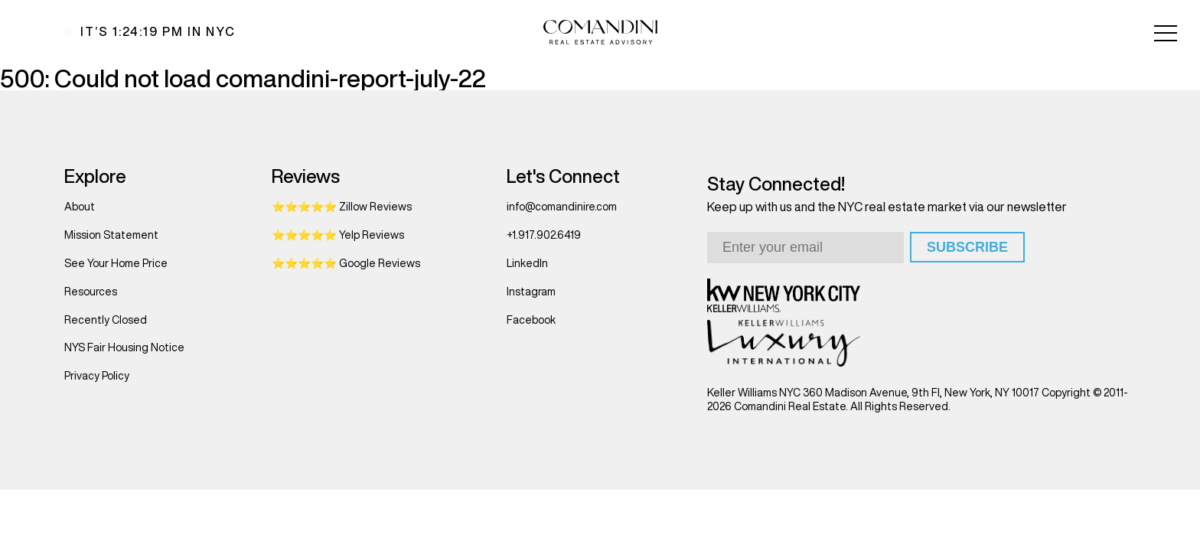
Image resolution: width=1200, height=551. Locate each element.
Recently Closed (105, 320)
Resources (90, 291)
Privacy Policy (96, 375)
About (79, 206)
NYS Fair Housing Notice (124, 347)
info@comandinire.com (562, 206)
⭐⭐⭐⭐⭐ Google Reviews (346, 263)
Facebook (531, 320)
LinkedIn (527, 263)
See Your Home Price (116, 263)
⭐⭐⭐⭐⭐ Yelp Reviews (338, 235)
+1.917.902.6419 (544, 235)
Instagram (531, 291)
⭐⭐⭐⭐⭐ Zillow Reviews (342, 206)
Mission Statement (111, 235)
